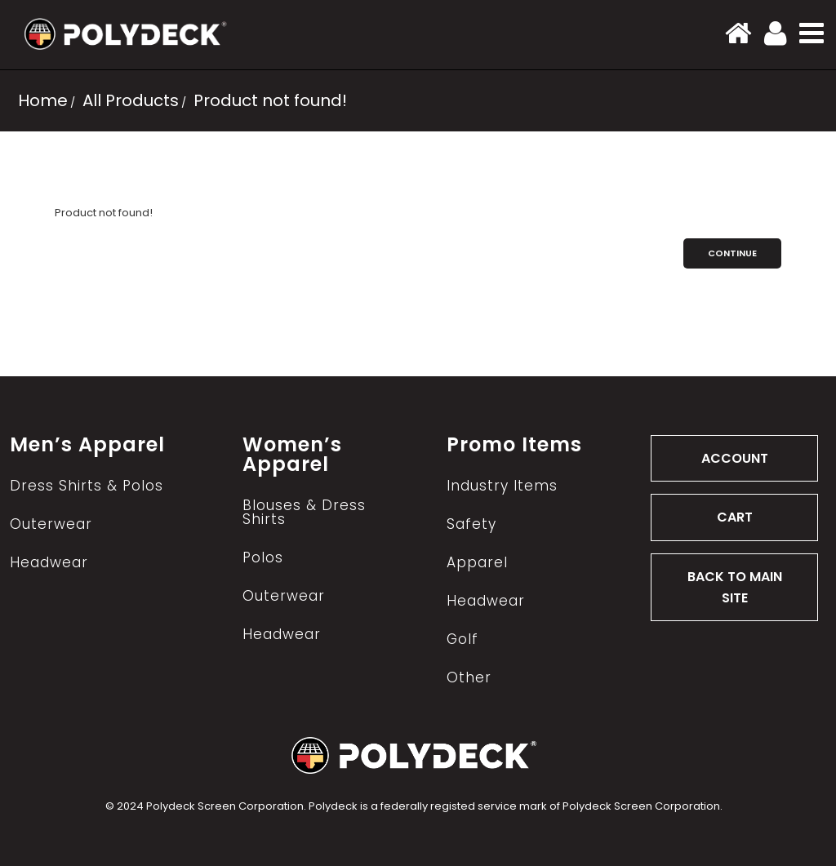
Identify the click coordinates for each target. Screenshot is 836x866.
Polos (262, 558)
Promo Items (514, 445)
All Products (128, 100)
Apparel (477, 563)
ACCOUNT (734, 458)
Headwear (49, 563)
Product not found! (268, 100)
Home (43, 100)
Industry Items (502, 486)
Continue (732, 253)
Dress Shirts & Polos (86, 486)
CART (735, 517)
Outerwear (51, 524)
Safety (471, 524)
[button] (811, 33)
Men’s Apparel (87, 445)
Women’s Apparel (292, 454)
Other (469, 678)
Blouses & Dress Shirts (304, 512)
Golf (462, 639)
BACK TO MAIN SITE (734, 587)
